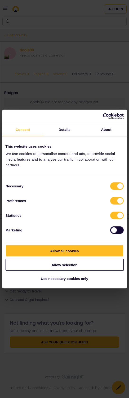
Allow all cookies (64, 251)
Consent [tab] (23, 129)
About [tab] (106, 129)
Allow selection (64, 265)
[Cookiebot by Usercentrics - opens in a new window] (103, 116)
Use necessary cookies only (64, 279)
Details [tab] (65, 129)
